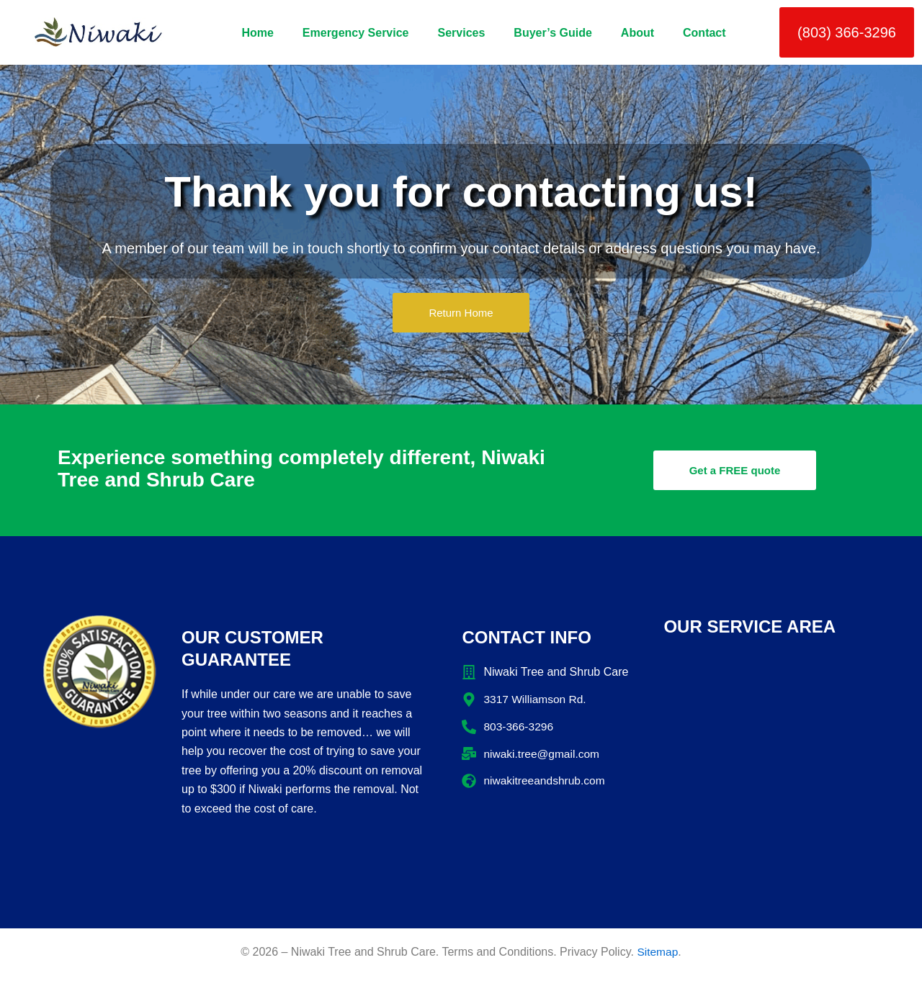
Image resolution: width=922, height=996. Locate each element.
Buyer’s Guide (552, 33)
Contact (704, 33)
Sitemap (657, 952)
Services (461, 33)
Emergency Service (356, 33)
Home (257, 33)
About (637, 33)
